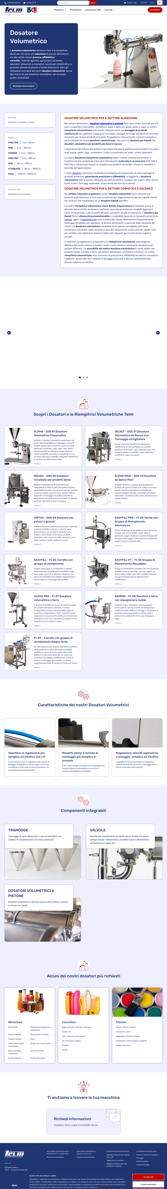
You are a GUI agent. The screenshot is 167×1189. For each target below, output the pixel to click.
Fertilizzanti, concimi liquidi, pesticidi (131, 1041)
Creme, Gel (66, 1032)
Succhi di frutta (37, 1051)
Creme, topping (14, 1058)
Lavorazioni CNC (93, 10)
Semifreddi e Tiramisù (40, 1034)
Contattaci (155, 10)
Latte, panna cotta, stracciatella (16, 1044)
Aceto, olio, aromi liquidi (40, 1043)
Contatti (144, 3)
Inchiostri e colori (123, 1032)
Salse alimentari (14, 1034)
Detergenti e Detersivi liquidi (128, 1036)
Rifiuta (148, 1174)
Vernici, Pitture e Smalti (125, 1027)
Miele (33, 1039)
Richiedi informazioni (23, 86)
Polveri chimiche (123, 1045)
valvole (68, 219)
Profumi (65, 1045)
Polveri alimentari (38, 1058)
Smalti (64, 1050)
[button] (159, 2)
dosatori (76, 173)
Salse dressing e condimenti (15, 1052)
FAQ (152, 3)
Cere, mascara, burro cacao (73, 1036)
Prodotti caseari (14, 1039)
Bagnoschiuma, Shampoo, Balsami (76, 1027)
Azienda (109, 10)
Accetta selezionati (148, 1167)
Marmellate (12, 1027)
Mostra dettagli (118, 1185)
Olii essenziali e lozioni (71, 1041)
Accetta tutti (148, 1160)
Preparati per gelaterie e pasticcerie (41, 1028)
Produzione (75, 10)
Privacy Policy (104, 1170)
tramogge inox (89, 219)
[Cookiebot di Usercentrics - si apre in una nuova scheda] (14, 1184)
